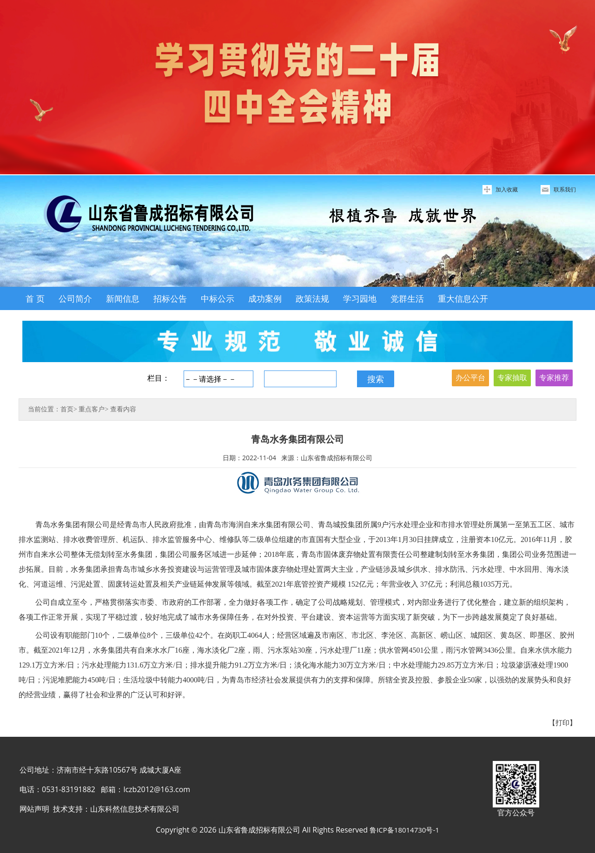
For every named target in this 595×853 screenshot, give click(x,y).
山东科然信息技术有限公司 (134, 809)
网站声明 (34, 809)
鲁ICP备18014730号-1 (404, 829)
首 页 (35, 298)
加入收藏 (507, 189)
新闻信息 (122, 298)
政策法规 (312, 298)
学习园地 (360, 298)
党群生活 (407, 298)
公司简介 (75, 298)
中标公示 (217, 298)
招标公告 (170, 298)
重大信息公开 (463, 298)
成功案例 (265, 298)
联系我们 (565, 189)
